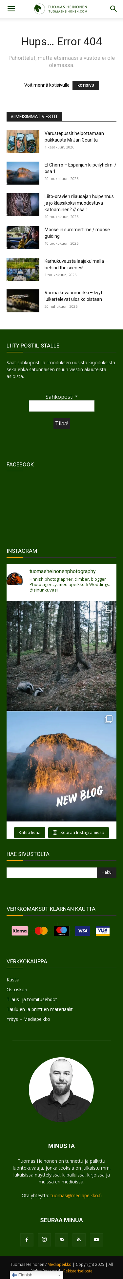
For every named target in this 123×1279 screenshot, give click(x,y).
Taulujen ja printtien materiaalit (40, 1009)
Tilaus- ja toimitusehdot (32, 999)
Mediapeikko (60, 1264)
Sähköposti (62, 396)
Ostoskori (17, 989)
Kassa (13, 979)
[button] (11, 9)
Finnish (22, 1275)
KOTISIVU (85, 85)
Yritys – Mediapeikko (28, 1019)
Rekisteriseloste (77, 1271)
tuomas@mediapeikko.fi (76, 1195)
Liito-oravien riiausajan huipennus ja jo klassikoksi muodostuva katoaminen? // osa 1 (79, 203)
